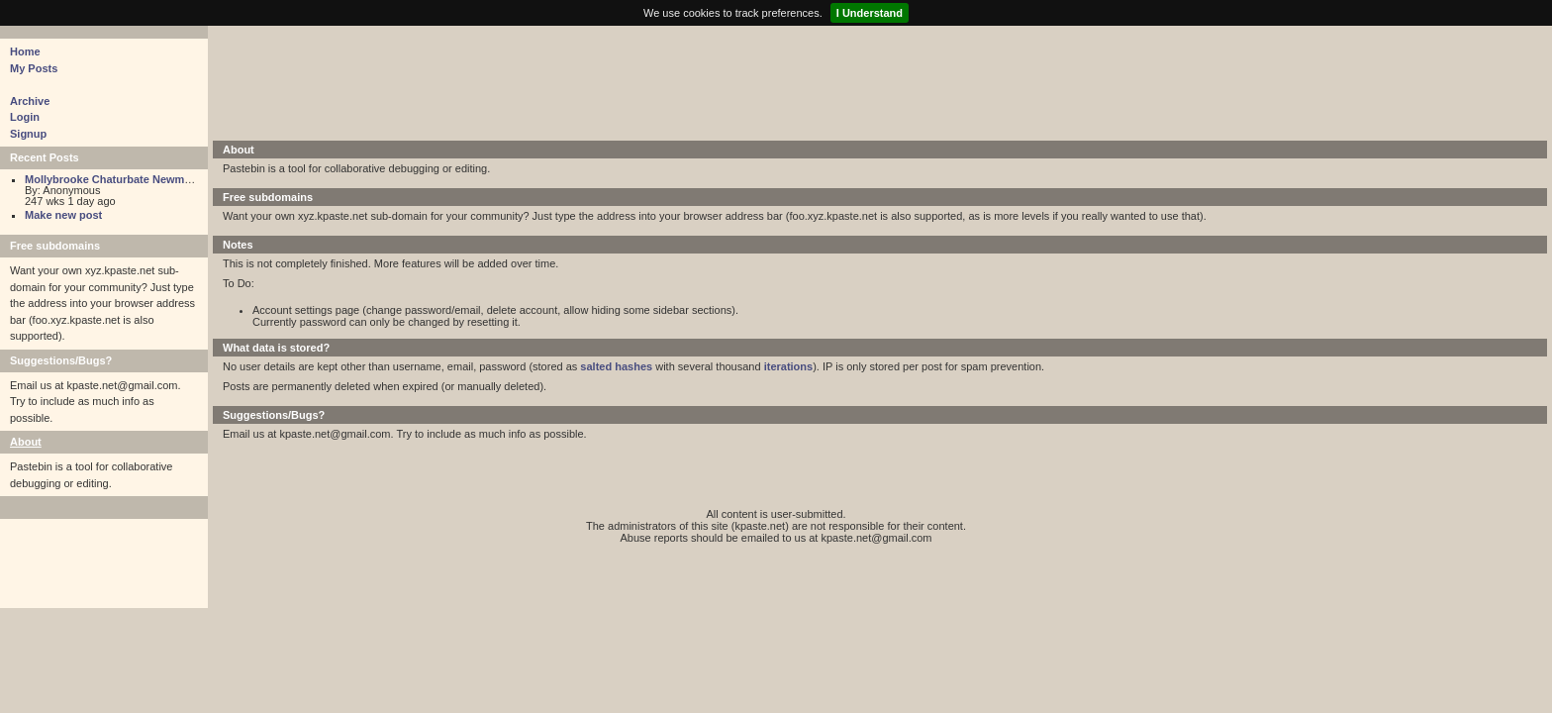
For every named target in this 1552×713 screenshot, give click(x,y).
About (26, 442)
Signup (28, 134)
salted (596, 366)
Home (25, 51)
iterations (789, 366)
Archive (29, 101)
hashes (633, 366)
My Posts (33, 68)
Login (25, 117)
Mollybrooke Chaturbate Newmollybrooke (132, 179)
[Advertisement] (703, 81)
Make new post (63, 215)
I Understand (869, 13)
